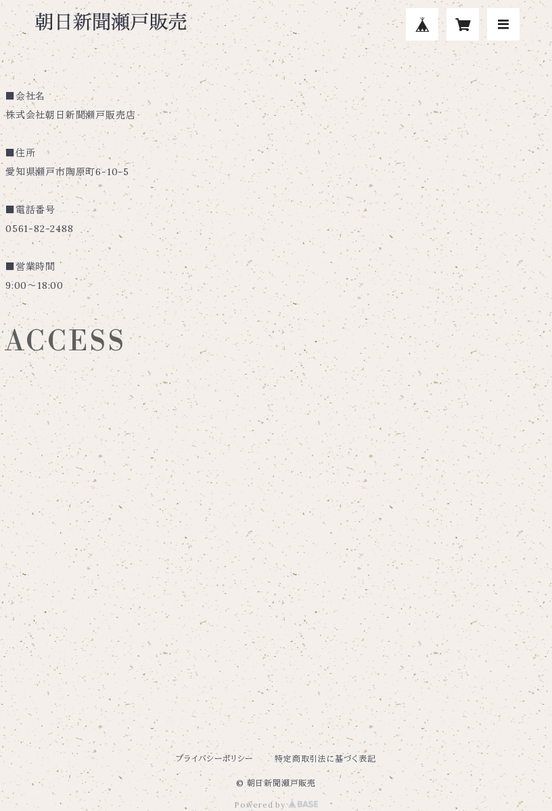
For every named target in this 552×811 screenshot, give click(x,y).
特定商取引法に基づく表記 (325, 759)
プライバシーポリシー (214, 759)
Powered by (276, 805)
